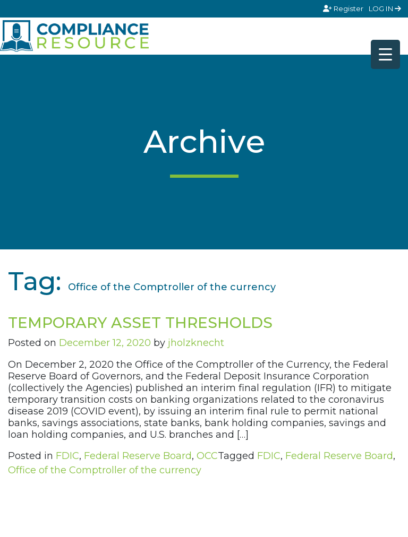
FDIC (67, 456)
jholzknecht (196, 343)
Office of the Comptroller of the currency (104, 470)
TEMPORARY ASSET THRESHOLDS (140, 323)
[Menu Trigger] (385, 54)
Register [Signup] (344, 8)
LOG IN (385, 8)
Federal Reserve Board (138, 456)
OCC (207, 456)
